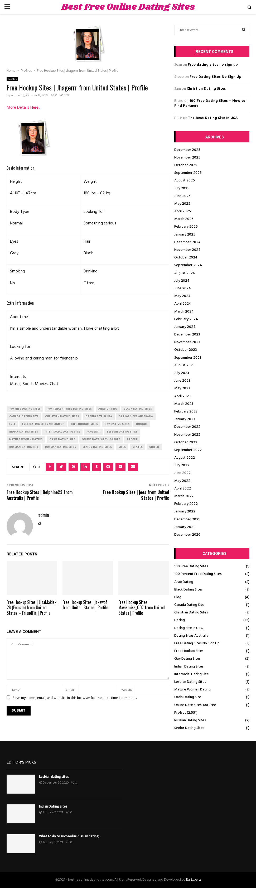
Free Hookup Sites (189, 651)
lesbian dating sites (122, 432)
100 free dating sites (25, 409)
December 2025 (187, 150)
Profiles (12, 79)
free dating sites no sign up (43, 424)
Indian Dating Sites (189, 667)
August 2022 (184, 458)
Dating (179, 620)
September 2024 (188, 265)
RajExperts (193, 879)
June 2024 (182, 288)
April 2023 (182, 396)
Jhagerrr (93, 432)
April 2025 (182, 211)
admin (15, 95)
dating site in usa (98, 416)
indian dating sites (23, 432)
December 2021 (187, 519)
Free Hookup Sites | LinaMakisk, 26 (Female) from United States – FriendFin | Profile (32, 607)
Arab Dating (183, 582)
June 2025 (182, 196)
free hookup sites (84, 424)
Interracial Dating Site (191, 674)
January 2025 (184, 235)
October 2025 (185, 165)
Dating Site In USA (188, 628)
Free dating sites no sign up (213, 65)
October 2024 (185, 258)
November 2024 (187, 250)
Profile (132, 439)
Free (12, 424)
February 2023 (185, 412)
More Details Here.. (23, 107)
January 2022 (184, 511)
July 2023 (181, 373)
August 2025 (184, 180)
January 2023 (184, 419)
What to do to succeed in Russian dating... (70, 836)
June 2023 (182, 381)
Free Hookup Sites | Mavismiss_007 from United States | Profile (141, 607)
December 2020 (187, 535)
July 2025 (181, 188)
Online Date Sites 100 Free (195, 705)
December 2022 (187, 427)
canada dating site (23, 416)
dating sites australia (136, 416)
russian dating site (23, 447)
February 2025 (186, 227)
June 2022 (182, 473)
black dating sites (138, 409)
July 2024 (182, 281)
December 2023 (187, 335)
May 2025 (182, 204)
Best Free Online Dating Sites (128, 7)
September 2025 (188, 173)
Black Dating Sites (188, 590)
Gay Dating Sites (187, 659)
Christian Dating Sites (206, 89)
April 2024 (182, 304)
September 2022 (188, 450)
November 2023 (187, 342)
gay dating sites (116, 424)
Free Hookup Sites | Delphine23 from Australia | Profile (40, 495)
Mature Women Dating (192, 690)
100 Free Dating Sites (191, 566)
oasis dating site (62, 439)
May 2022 (182, 481)
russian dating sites (60, 447)
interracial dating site (62, 432)
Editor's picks (21, 762)
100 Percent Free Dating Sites (198, 574)
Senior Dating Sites (189, 728)
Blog (177, 597)
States (137, 447)
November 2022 (187, 435)
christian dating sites (62, 416)
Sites (122, 447)
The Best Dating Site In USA (213, 118)
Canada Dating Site (189, 605)
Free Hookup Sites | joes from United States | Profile (136, 495)
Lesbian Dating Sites (190, 682)
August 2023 (184, 365)
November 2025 (187, 158)
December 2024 (187, 242)
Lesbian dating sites (54, 777)
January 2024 (185, 327)
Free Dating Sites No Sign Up (215, 77)
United (154, 447)
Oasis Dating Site (187, 697)
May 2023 (182, 388)
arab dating (107, 409)
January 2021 (184, 527)
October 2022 (185, 442)
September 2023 (187, 358)
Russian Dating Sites (190, 720)
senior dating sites (97, 447)
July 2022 (181, 465)
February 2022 (186, 504)
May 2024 (182, 296)
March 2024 (184, 312)
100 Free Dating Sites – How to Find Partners (209, 103)
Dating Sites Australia (191, 636)
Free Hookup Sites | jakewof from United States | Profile (85, 605)
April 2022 (182, 489)
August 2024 (184, 273)
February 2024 (186, 319)
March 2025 (184, 219)
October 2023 (185, 350)
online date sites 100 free (101, 439)
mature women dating (26, 439)
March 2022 (184, 496)
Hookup (142, 424)
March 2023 (183, 404)
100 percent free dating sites (69, 409)
